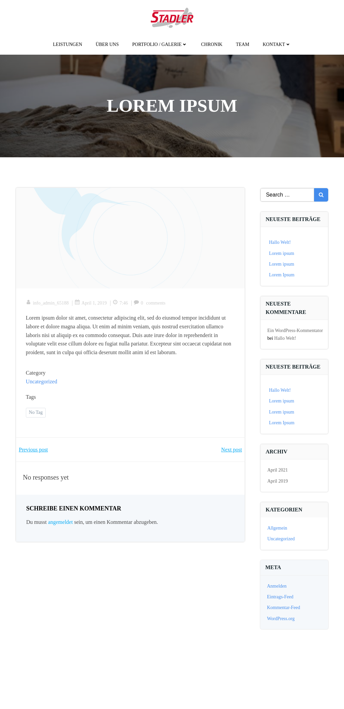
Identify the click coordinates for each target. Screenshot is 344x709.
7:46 (120, 303)
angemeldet (60, 523)
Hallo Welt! (280, 242)
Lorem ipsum (281, 253)
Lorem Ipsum (282, 275)
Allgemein (277, 528)
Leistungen (67, 44)
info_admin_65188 (47, 303)
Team (242, 44)
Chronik (211, 44)
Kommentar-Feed (283, 607)
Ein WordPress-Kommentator (295, 330)
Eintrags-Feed (280, 596)
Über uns (107, 44)
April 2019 (277, 481)
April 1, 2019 (91, 303)
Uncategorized (41, 382)
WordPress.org (281, 618)
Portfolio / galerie (160, 44)
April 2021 (277, 470)
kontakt (277, 44)
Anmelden (277, 586)
